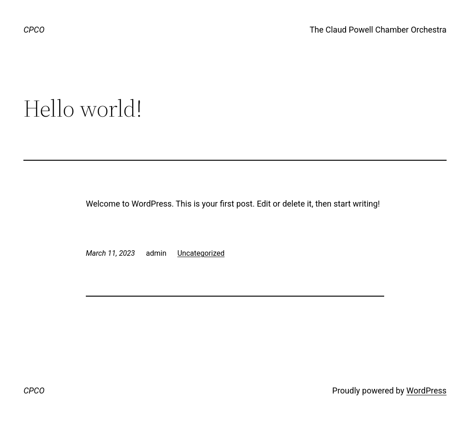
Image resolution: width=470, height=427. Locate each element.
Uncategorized (200, 253)
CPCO (34, 29)
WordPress (426, 390)
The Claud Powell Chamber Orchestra (378, 29)
